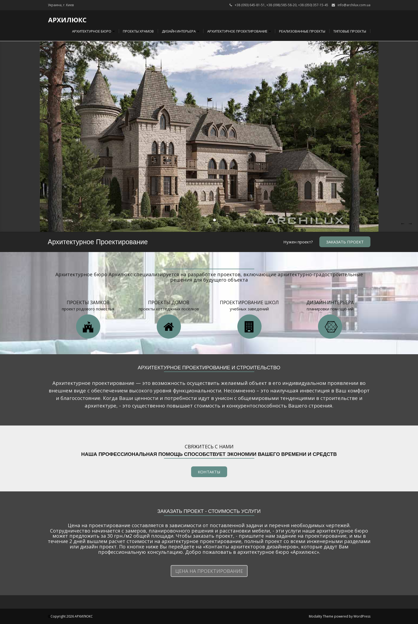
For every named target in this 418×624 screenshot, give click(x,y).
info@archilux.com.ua (354, 5)
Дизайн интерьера (180, 31)
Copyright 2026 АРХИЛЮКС (72, 616)
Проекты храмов (138, 31)
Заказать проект (345, 241)
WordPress (361, 616)
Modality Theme (321, 616)
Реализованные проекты (302, 31)
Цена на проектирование (209, 571)
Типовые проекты (349, 31)
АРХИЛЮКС (67, 19)
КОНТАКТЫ (209, 471)
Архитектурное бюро (93, 31)
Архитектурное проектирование (239, 31)
